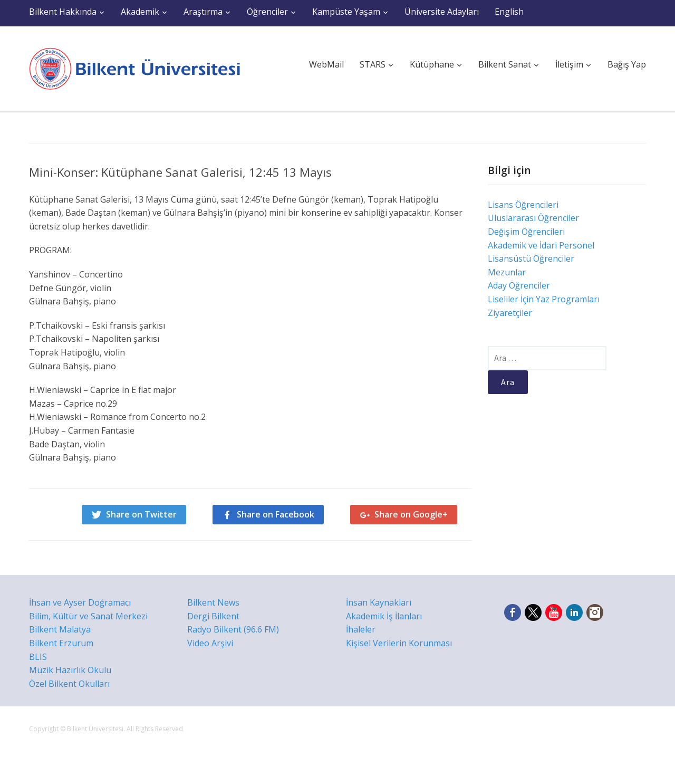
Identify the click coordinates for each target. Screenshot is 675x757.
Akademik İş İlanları (384, 616)
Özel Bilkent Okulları (69, 683)
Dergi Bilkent (213, 616)
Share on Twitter (141, 514)
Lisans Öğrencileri (523, 204)
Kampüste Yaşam (346, 11)
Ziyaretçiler (510, 313)
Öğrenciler (267, 11)
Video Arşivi (210, 643)
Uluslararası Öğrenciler (533, 218)
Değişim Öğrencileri (526, 231)
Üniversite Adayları (441, 11)
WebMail (326, 64)
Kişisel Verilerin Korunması (399, 643)
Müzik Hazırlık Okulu (70, 670)
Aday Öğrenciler (519, 285)
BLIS (38, 657)
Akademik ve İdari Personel (541, 245)
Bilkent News (213, 602)
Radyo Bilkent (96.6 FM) (233, 629)
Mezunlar (507, 272)
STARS (372, 64)
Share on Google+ (411, 514)
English (509, 11)
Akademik (140, 11)
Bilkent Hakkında (63, 11)
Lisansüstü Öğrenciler (531, 258)
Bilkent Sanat (504, 64)
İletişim (569, 64)
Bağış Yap (627, 64)
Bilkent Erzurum (61, 643)
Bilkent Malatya (60, 629)
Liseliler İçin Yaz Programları (544, 299)
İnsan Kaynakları (378, 602)
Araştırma (203, 11)
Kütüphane (432, 64)
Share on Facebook (275, 514)
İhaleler (360, 629)
